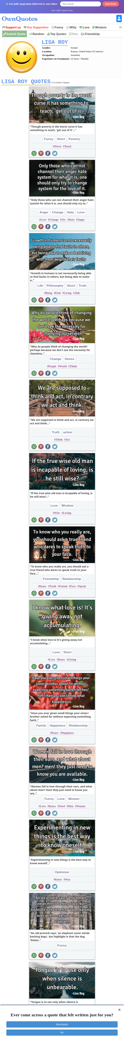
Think (73, 367)
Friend (63, 587)
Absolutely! (62, 1024)
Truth (83, 287)
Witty (73, 27)
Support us (13, 27)
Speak (82, 587)
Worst (57, 147)
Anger (43, 213)
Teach (67, 147)
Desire (69, 360)
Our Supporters (37, 27)
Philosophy (55, 287)
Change (57, 213)
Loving (67, 514)
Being (48, 294)
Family (41, 727)
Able (77, 294)
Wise (57, 514)
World (63, 367)
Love (86, 27)
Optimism (62, 873)
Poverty (74, 140)
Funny (59, 27)
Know (42, 587)
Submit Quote (16, 34)
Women (73, 800)
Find (58, 294)
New (75, 34)
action (67, 433)
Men (70, 807)
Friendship (92, 34)
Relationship (71, 580)
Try (64, 220)
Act (68, 440)
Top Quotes (58, 34)
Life (40, 287)
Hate (70, 213)
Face (73, 587)
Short (61, 140)
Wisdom (100, 27)
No (62, 1032)
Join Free (110, 4)
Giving (72, 660)
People (52, 367)
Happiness (57, 727)
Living (67, 294)
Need (62, 807)
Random (38, 34)
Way (67, 880)
